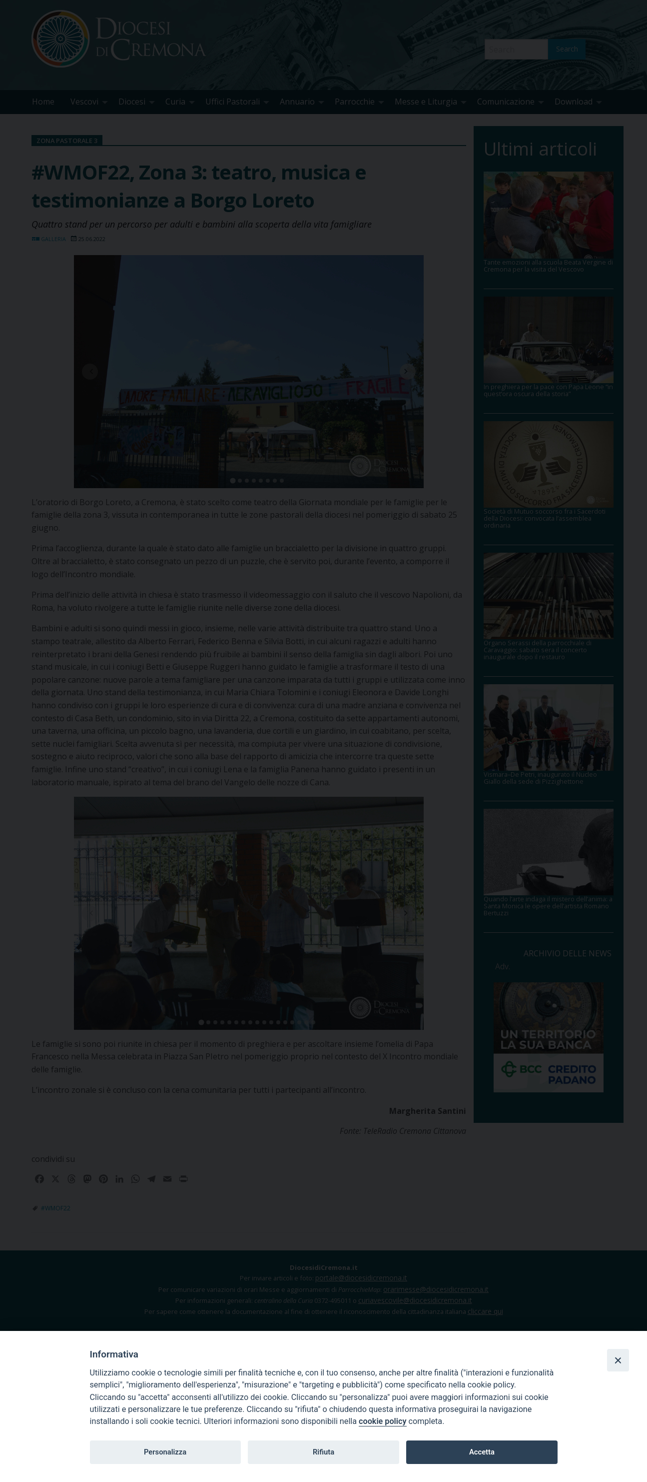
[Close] (618, 1360)
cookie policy (382, 1421)
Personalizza (165, 1451)
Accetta (482, 1451)
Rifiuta (323, 1451)
